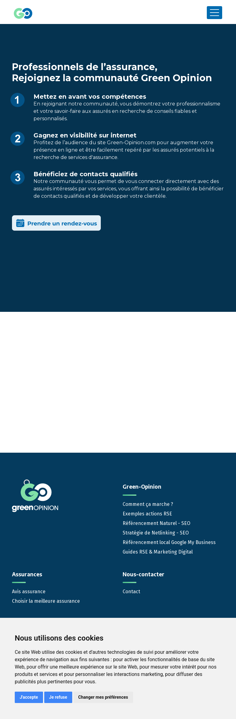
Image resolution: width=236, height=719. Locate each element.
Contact (131, 591)
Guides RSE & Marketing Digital (158, 552)
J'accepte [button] (29, 697)
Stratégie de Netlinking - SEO (156, 533)
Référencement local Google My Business (169, 542)
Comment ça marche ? (148, 504)
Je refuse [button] (58, 697)
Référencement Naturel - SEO (156, 523)
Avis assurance (28, 591)
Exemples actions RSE (147, 514)
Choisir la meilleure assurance (46, 601)
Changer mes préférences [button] (103, 697)
